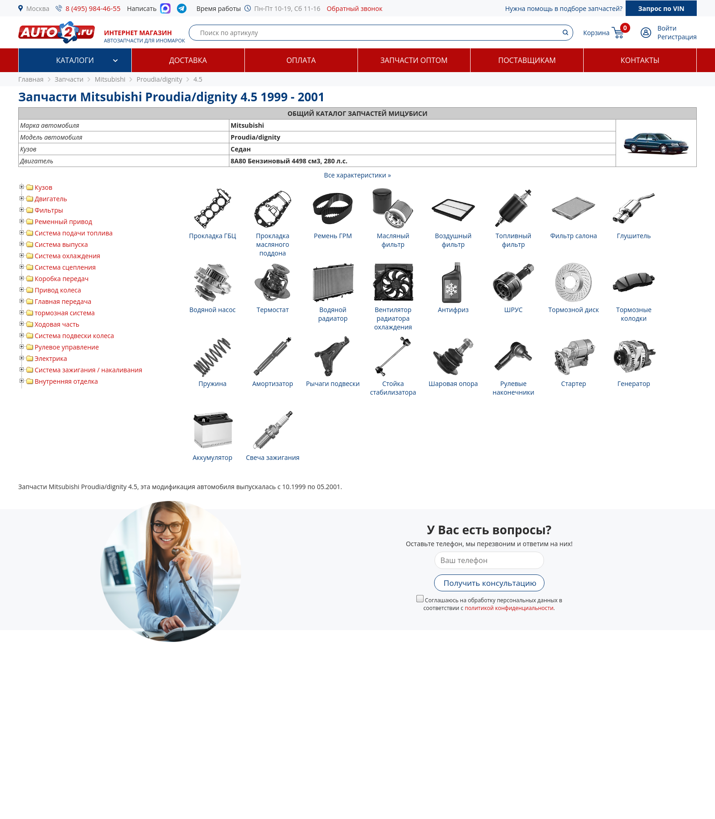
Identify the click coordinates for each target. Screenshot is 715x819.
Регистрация (677, 36)
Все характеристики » (357, 175)
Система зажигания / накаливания (88, 369)
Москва (38, 8)
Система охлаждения (67, 255)
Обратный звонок (355, 8)
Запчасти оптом (413, 60)
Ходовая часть (57, 324)
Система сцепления (65, 267)
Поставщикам (527, 60)
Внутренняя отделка (66, 381)
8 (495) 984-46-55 (93, 8)
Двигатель (51, 198)
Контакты (640, 60)
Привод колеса (58, 290)
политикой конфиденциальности (509, 608)
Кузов (43, 187)
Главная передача (63, 301)
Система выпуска (61, 244)
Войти (667, 28)
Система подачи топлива (74, 233)
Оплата (301, 60)
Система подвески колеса (74, 335)
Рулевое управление (67, 347)
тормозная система (65, 312)
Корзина (596, 32)
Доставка (188, 60)
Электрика (51, 358)
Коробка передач (61, 278)
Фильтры (49, 210)
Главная (31, 79)
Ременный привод (63, 221)
